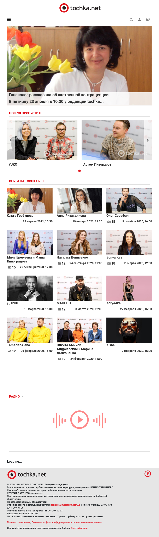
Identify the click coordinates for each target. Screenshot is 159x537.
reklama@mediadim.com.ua (65, 505)
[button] (139, 19)
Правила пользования (18, 522)
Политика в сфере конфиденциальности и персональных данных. (67, 522)
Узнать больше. (79, 528)
